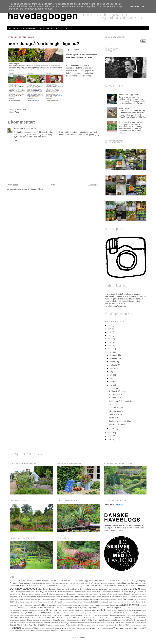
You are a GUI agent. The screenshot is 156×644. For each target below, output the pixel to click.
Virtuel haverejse (120, 628)
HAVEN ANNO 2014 (28, 28)
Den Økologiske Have (130, 586)
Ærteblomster (45, 630)
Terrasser (49, 625)
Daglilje (82, 586)
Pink (94, 613)
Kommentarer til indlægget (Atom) (30, 189)
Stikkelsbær (81, 622)
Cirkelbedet (51, 586)
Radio (17, 112)
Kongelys (21, 605)
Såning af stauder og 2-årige (120, 421)
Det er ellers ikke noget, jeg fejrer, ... (132, 122)
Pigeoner (75, 613)
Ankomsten (74, 581)
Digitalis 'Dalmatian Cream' (52, 589)
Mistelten (34, 610)
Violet (111, 628)
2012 (110, 433)
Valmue (36, 628)
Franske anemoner (79, 591)
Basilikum (115, 581)
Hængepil (38, 599)
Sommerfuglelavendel (17, 622)
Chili (34, 586)
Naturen (114, 610)
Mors (60, 610)
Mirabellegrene (26, 610)
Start (53, 185)
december (114, 355)
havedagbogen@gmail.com (115, 306)
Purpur (85, 615)
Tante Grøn (25, 625)
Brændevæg (118, 583)
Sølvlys (143, 622)
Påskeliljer (122, 615)
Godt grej (43, 594)
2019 (110, 332)
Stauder (46, 622)
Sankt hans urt (122, 618)
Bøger (144, 583)
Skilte (37, 620)
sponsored (39, 622)
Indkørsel (86, 599)
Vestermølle (49, 628)
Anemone (45, 581)
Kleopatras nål (103, 602)
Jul (125, 599)
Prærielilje (79, 615)
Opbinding (22, 613)
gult (108, 594)
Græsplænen (71, 594)
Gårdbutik (127, 594)
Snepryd (95, 620)
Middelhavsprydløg (15, 610)
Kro (32, 605)
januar (112, 429)
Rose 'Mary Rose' (66, 618)
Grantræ (50, 594)
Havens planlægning (64, 596)
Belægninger (141, 581)
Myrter (72, 610)
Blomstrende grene (75, 583)
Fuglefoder (140, 591)
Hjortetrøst (113, 596)
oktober (113, 362)
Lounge (69, 608)
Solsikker (107, 620)
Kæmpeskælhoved (83, 605)
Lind (57, 608)
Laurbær (27, 608)
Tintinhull (74, 625)
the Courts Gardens (59, 625)
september (114, 365)
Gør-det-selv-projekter (116, 594)
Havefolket (32, 596)
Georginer (17, 594)
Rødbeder (96, 618)
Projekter (54, 615)
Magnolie (124, 608)
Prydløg (73, 615)
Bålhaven (24, 585)
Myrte (68, 610)
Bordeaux (104, 583)
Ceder (31, 586)
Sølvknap (137, 622)
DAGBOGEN (13, 28)
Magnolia (117, 608)
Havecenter (142, 594)
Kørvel (142, 605)
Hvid (16, 600)
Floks (52, 591)
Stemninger (65, 623)
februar (112, 388)
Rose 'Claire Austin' (21, 618)
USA (31, 628)
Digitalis (39, 589)
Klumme (123, 602)
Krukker (42, 605)
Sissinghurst (31, 620)
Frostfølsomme (106, 591)
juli (111, 372)
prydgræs (66, 615)
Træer (116, 625)
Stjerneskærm (89, 622)
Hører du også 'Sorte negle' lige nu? (122, 401)
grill (65, 594)
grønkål (86, 594)
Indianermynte (78, 599)
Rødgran (102, 618)
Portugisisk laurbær (23, 615)
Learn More (134, 6)
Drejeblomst (69, 589)
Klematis (94, 602)
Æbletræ (38, 630)
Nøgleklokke (137, 610)
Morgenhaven (52, 610)
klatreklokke (87, 602)
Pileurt (91, 613)
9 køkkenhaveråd (115, 395)
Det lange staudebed (22, 588)
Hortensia (139, 596)
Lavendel (47, 608)
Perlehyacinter (45, 613)
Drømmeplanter (85, 589)
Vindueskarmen (80, 628)
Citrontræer (67, 586)
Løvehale (109, 608)
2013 (110, 352)
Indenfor (70, 599)
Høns (48, 599)
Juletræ (20, 602)
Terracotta (41, 625)
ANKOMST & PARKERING (60, 581)
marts (112, 385)
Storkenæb (115, 622)
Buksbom (134, 583)
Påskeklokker (114, 615)
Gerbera (37, 594)
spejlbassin (32, 622)
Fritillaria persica (91, 591)
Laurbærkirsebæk (37, 608)
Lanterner (20, 608)
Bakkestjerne (97, 581)
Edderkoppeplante (114, 589)
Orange (29, 613)
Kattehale (53, 602)
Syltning (121, 622)
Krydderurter (51, 605)
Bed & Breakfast (125, 581)
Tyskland (27, 628)
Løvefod (102, 608)
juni (111, 375)
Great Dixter (57, 594)
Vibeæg (65, 628)
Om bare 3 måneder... (117, 391)
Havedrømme (23, 596)
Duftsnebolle (103, 589)
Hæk (32, 599)
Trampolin (87, 625)
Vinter (92, 628)
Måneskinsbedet (99, 610)
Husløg (12, 599)
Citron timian (60, 586)
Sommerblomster (127, 620)
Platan (138, 613)
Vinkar (87, 628)
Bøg (139, 583)
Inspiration (94, 600)
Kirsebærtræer (78, 602)
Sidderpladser (22, 620)
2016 (110, 342)
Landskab (13, 608)
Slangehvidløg (65, 620)
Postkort (31, 615)
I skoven (65, 599)
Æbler (32, 631)
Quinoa (128, 615)
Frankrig (70, 591)
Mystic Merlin (79, 610)
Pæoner (90, 615)
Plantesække (132, 613)
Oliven (144, 610)
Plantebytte (100, 613)
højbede (44, 599)
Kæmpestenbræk (103, 605)
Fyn (145, 591)
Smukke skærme (115, 414)
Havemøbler (52, 596)
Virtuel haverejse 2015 (137, 628)
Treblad (98, 625)
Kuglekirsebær (65, 605)
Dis (63, 589)
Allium (17, 580)
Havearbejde (135, 594)
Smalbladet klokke (75, 620)
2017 (110, 339)
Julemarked (142, 599)
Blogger (48, 583)
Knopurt (138, 602)
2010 (110, 439)
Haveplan (76, 596)
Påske (106, 615)
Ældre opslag (93, 185)
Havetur (99, 596)
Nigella (125, 610)
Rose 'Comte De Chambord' (37, 618)
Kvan (76, 605)
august (112, 368)
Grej (62, 594)
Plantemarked (108, 613)
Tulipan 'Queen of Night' (138, 625)
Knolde (133, 602)
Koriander (28, 605)
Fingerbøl (43, 592)
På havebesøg (99, 615)
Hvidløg (21, 599)
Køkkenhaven (130, 604)
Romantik (143, 615)
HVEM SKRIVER (61, 28)
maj (111, 378)
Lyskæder (83, 608)
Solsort (112, 620)
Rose (11, 618)
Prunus (60, 615)
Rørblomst (109, 618)
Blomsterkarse (55, 583)
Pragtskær (38, 615)
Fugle (134, 592)
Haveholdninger (42, 596)
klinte (110, 602)
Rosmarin (81, 618)
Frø (130, 592)
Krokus (36, 605)
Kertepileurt (69, 602)
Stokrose (97, 622)
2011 (110, 436)
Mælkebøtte (87, 610)
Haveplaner (84, 596)
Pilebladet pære (83, 613)
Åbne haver (59, 631)
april (111, 382)
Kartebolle (46, 602)
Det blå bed (141, 586)
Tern (110, 405)
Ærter (53, 630)
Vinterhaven (113, 418)
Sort (27, 622)
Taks (18, 625)
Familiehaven (19, 591)
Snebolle (88, 620)
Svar (16, 140)
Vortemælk (18, 630)
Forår (57, 591)
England (135, 588)
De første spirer (115, 398)
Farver (25, 591)
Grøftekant (80, 594)
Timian (68, 625)
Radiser (137, 615)
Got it (144, 6)
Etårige (12, 591)
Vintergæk (99, 628)
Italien (106, 599)
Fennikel (31, 591)
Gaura (12, 594)
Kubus (59, 605)
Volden (12, 630)
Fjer (49, 591)
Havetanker (92, 596)
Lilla (53, 608)
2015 (110, 346)
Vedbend (42, 628)
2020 (110, 329)
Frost (99, 591)
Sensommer (142, 618)
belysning (134, 581)
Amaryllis (37, 581)
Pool (15, 615)
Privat (49, 615)
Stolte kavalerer (105, 622)
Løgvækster (93, 607)
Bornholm (111, 583)
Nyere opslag (13, 185)
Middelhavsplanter (140, 608)
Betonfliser (35, 583)
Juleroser (13, 602)
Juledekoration (132, 600)
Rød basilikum (88, 618)
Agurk (11, 581)
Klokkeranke (117, 602)
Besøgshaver (25, 583)
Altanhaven (18, 129)
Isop (102, 599)
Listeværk (63, 608)
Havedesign (14, 596)
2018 (110, 336)
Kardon (40, 602)
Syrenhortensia (129, 622)
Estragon (143, 589)
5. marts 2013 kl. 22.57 (33, 129)
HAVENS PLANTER (45, 28)
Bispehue (42, 583)
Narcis (109, 610)
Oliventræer (14, 613)
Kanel (35, 602)
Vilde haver (71, 628)
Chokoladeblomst (41, 586)
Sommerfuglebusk (140, 620)
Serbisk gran (14, 620)
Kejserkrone (61, 602)
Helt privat (105, 596)
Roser (75, 618)
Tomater (80, 625)
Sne (83, 620)
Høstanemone (56, 600)
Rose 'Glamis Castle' (53, 618)
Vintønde (105, 628)
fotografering (64, 591)
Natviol (120, 610)
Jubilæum (119, 599)
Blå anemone (95, 583)
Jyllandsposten (28, 602)
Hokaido (119, 596)
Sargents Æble (132, 618)
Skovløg (42, 620)
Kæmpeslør (93, 605)
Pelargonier (35, 613)
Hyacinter (27, 599)
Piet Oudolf (68, 613)
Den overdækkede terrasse (113, 586)
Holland (125, 596)
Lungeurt (76, 608)
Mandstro (131, 608)
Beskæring (14, 583)
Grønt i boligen (93, 594)
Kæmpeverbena (115, 605)
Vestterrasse (57, 628)
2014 (110, 349)
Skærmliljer (56, 620)
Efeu (122, 589)
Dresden (76, 589)
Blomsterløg (64, 583)
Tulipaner (15, 627)
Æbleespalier (26, 630)
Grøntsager (102, 594)
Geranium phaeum (28, 594)
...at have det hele (116, 408)
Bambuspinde (107, 581)
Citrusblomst (75, 586)
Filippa (37, 591)
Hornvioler (132, 596)
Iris (99, 600)
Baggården (88, 581)
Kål (145, 605)
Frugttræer (124, 591)
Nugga (131, 610)
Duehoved (95, 589)
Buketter (126, 583)
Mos (64, 610)
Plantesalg (123, 613)
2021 (110, 326)
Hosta (144, 596)
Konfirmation (14, 605)
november (114, 358)
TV (23, 628)
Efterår (126, 589)
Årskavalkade (68, 630)
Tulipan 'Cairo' (124, 625)
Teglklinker (32, 625)
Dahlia (87, 585)
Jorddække (112, 599)
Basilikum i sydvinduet (117, 424)
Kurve (72, 605)
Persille (54, 613)
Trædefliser (109, 625)
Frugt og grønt (115, 591)
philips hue (60, 613)
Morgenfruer (42, 610)
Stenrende (73, 622)
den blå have (97, 585)
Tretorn (103, 625)
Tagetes (13, 625)
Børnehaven (14, 586)
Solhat (101, 620)
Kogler (144, 602)
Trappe (93, 625)
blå (89, 583)
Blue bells (84, 583)
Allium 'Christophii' (27, 581)
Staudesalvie (55, 622)
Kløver (128, 602)
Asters (81, 581)
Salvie (115, 618)
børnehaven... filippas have (129, 95)
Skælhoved (48, 620)
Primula (44, 615)
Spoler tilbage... (124, 108)
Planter (116, 613)
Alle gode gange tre (116, 411)
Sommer (118, 620)
